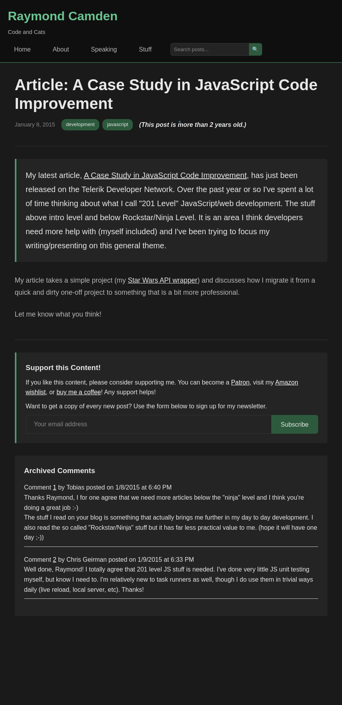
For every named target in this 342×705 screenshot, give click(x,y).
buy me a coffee (79, 392)
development (80, 124)
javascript (117, 124)
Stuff (145, 49)
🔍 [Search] (255, 49)
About (61, 49)
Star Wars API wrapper (162, 280)
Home (22, 49)
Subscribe (294, 424)
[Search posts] (210, 49)
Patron (240, 382)
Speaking (104, 49)
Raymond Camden (63, 16)
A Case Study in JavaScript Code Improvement (165, 175)
